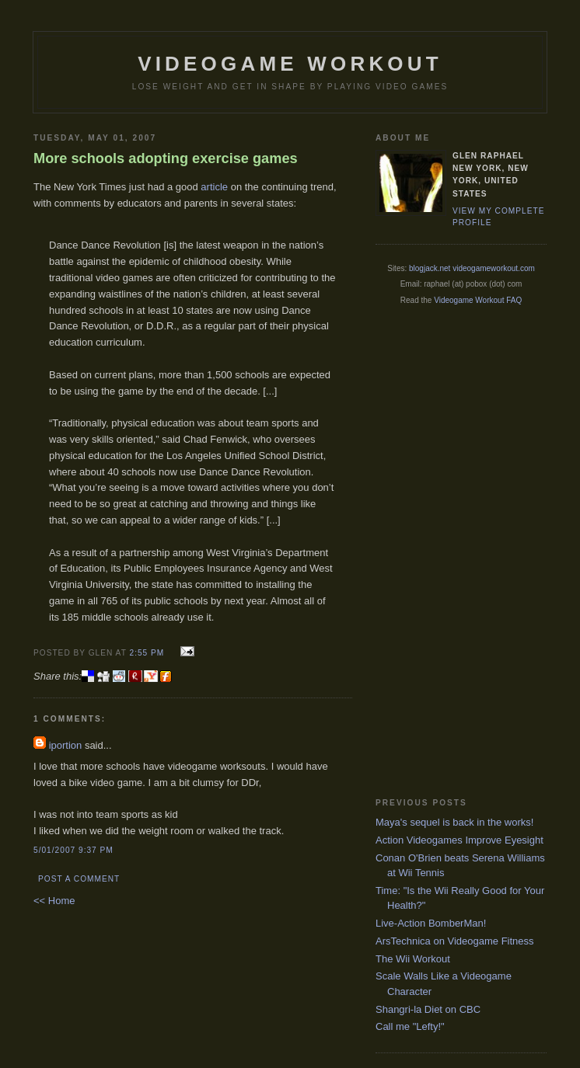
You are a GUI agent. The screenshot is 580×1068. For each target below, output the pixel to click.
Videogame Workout (290, 63)
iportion (65, 745)
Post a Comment (79, 879)
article (214, 187)
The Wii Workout (413, 959)
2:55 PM (146, 653)
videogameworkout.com (493, 268)
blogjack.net (429, 268)
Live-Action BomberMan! (431, 923)
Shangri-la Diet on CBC (428, 1009)
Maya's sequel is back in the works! (454, 822)
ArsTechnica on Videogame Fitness (455, 941)
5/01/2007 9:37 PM (73, 850)
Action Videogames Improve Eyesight (459, 840)
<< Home (54, 900)
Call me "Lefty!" (410, 1026)
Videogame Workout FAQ (478, 300)
